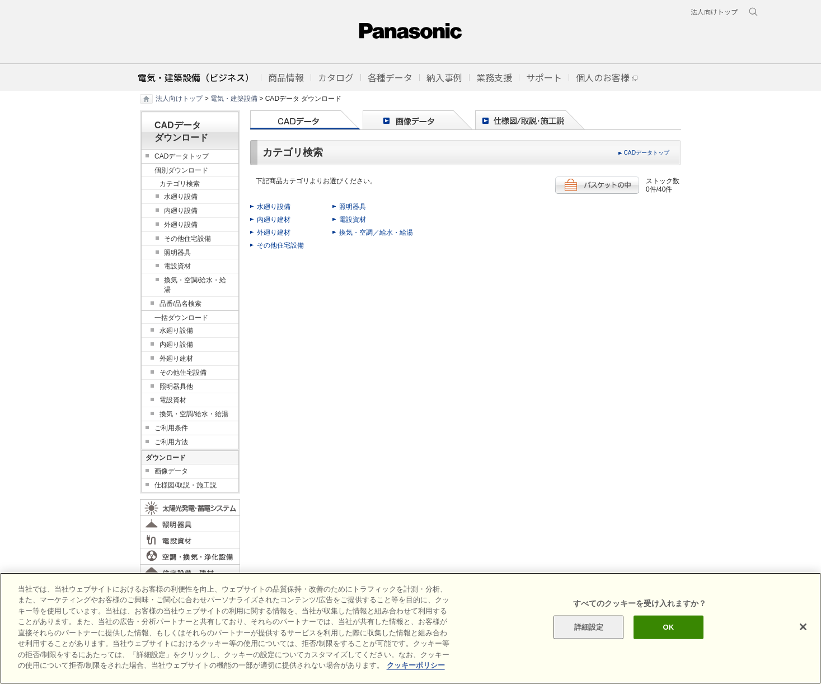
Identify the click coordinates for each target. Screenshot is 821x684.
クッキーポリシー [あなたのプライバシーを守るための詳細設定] (416, 665)
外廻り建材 (273, 232)
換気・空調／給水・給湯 (376, 232)
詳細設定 (589, 627)
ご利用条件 (171, 428)
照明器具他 (176, 386)
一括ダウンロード (181, 318)
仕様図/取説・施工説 (185, 485)
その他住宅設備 (280, 245)
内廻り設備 (181, 211)
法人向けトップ (179, 99)
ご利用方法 (171, 442)
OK (668, 627)
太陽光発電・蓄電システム (190, 507)
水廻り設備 (273, 207)
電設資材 (352, 220)
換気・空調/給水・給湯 (195, 285)
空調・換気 (190, 556)
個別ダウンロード (181, 170)
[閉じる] (803, 627)
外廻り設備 (181, 225)
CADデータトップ (646, 153)
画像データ (171, 471)
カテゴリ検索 (179, 184)
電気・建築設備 (233, 99)
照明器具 (352, 207)
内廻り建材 (273, 220)
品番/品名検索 (180, 304)
